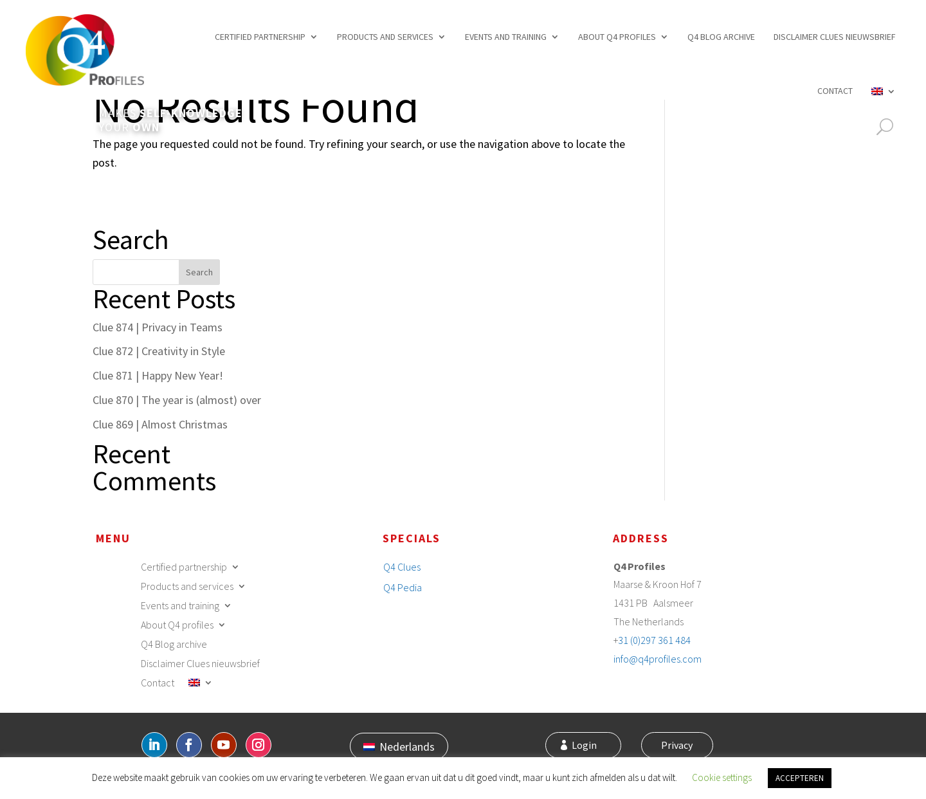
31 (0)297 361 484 (654, 640)
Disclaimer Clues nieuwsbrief (835, 36)
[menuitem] (883, 91)
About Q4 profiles (617, 36)
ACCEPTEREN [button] (800, 778)
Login (591, 746)
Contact (835, 90)
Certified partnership (260, 36)
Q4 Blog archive (721, 36)
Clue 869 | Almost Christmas (160, 424)
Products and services (385, 36)
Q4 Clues (402, 566)
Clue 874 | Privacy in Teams (157, 327)
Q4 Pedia (402, 587)
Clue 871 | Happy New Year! (158, 375)
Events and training (506, 36)
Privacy (674, 746)
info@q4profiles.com (657, 658)
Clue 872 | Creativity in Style (159, 351)
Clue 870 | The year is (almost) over (177, 399)
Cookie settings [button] (722, 777)
